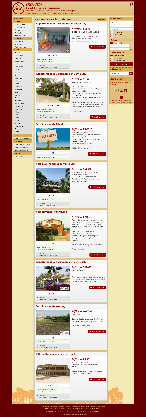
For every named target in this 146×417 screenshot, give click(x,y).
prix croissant (118, 58)
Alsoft (84, 414)
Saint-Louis (18, 109)
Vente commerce (21, 27)
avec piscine (118, 34)
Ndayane (18, 81)
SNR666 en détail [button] (97, 187)
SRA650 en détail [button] (97, 287)
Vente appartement (21, 24)
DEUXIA (34, 4)
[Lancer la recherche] (131, 73)
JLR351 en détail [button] (97, 379)
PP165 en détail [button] (97, 255)
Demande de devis (21, 150)
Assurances (101, 407)
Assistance (61, 407)
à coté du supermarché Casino (82, 408)
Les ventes (18, 21)
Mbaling (17, 70)
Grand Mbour (19, 61)
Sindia (17, 118)
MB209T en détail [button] (97, 154)
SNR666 (87, 168)
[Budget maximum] (119, 49)
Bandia (17, 53)
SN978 (86, 28)
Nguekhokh (19, 89)
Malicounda (19, 67)
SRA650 (87, 267)
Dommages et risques (22, 144)
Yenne (17, 132)
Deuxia (47, 408)
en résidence (118, 32)
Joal (16, 64)
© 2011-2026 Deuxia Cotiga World (70, 414)
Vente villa (18, 33)
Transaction (53, 407)
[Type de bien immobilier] (121, 25)
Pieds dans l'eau (20, 36)
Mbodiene (18, 72)
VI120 (86, 78)
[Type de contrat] (121, 22)
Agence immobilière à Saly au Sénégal (61, 408)
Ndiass (17, 84)
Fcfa (121, 43)
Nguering (18, 92)
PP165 (86, 216)
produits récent (119, 56)
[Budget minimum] (119, 45)
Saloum (17, 112)
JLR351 (86, 359)
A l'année (18, 44)
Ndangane (18, 78)
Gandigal (18, 58)
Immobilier (94, 407)
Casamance (19, 55)
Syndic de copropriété (22, 138)
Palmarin (18, 98)
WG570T (87, 311)
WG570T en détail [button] (97, 332)
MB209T (87, 129)
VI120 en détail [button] (98, 117)
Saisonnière (19, 41)
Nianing (17, 95)
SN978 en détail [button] (98, 47)
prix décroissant (119, 61)
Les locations (19, 38)
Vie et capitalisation (21, 147)
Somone (18, 123)
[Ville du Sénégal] (121, 29)
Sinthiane (18, 120)
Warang (17, 129)
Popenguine (19, 106)
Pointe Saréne (19, 103)
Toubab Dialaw (20, 126)
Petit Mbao (18, 101)
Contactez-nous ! (20, 156)
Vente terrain (19, 30)
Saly (16, 115)
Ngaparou (18, 86)
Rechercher (121, 64)
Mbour (17, 75)
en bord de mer (119, 37)
